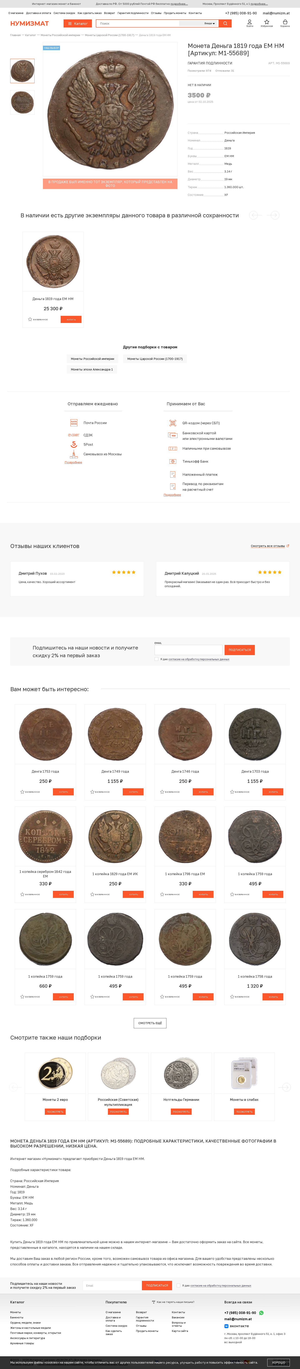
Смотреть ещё (150, 1023)
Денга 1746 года (185, 771)
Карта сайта (180, 1331)
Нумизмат (29, 23)
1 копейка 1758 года (255, 976)
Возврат (109, 13)
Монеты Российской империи (92, 358)
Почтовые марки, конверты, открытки (35, 1332)
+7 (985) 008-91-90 (241, 13)
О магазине (16, 13)
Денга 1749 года (115, 771)
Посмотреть (55, 1111)
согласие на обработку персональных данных (199, 659)
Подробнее (73, 462)
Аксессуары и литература (27, 1338)
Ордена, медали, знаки (25, 1322)
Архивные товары (22, 1343)
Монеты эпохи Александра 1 (92, 369)
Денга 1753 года (45, 771)
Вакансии (178, 1317)
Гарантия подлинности (133, 13)
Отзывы (156, 13)
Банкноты (16, 1317)
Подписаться (240, 650)
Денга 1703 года (255, 771)
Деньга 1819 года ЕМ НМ (53, 299)
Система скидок (64, 13)
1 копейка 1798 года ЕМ (185, 874)
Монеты (15, 1312)
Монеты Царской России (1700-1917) (155, 358)
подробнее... (179, 3)
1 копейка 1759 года (255, 874)
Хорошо (278, 1362)
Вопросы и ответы (179, 1324)
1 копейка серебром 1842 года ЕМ (45, 874)
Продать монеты (175, 13)
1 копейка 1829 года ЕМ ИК (115, 874)
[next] (286, 1087)
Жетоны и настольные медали (30, 1327)
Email (158, 643)
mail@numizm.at (276, 13)
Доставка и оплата (38, 13)
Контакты (195, 13)
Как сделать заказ (90, 13)
